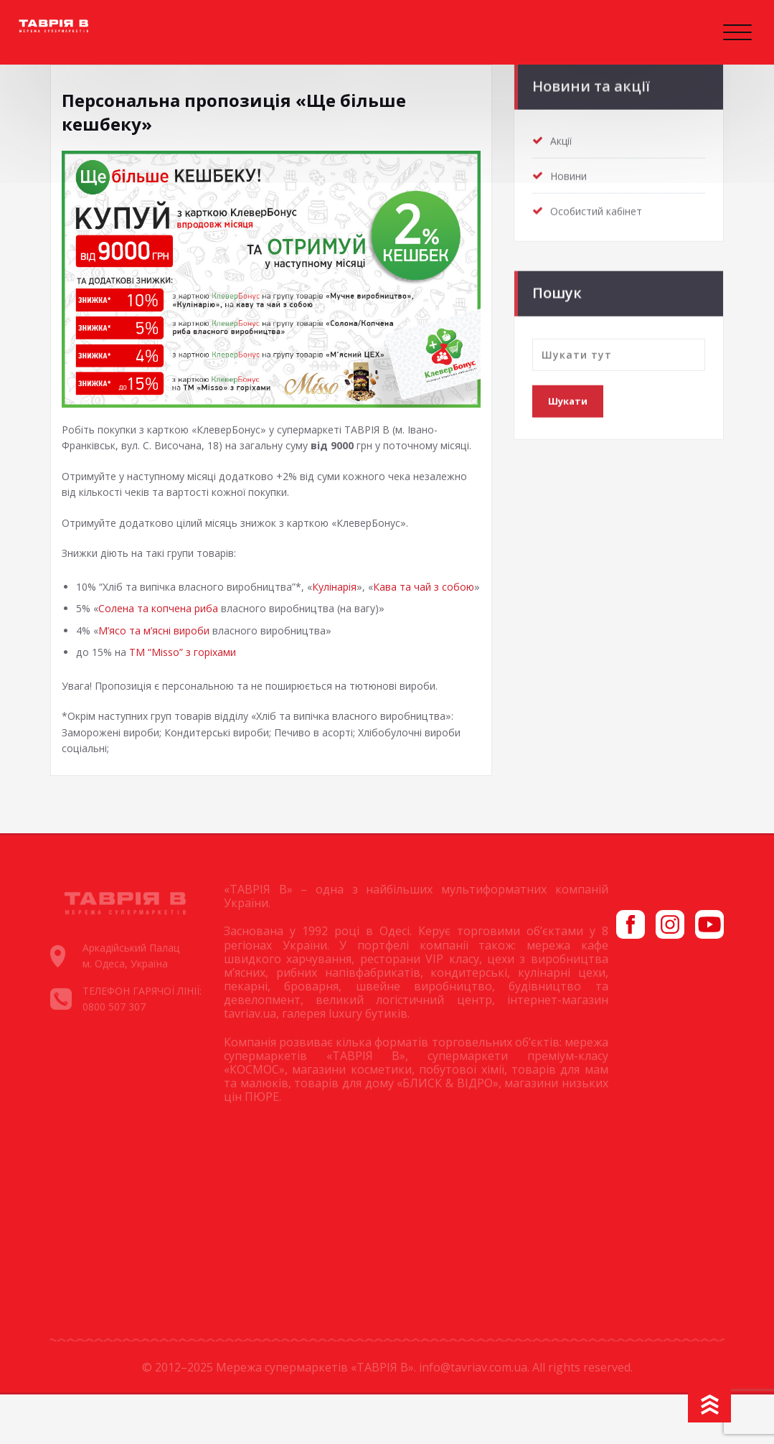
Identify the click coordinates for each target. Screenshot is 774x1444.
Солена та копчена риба (162, 651)
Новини (570, 171)
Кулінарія (344, 611)
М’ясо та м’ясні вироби (158, 674)
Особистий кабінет (599, 207)
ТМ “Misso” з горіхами (189, 697)
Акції (562, 136)
